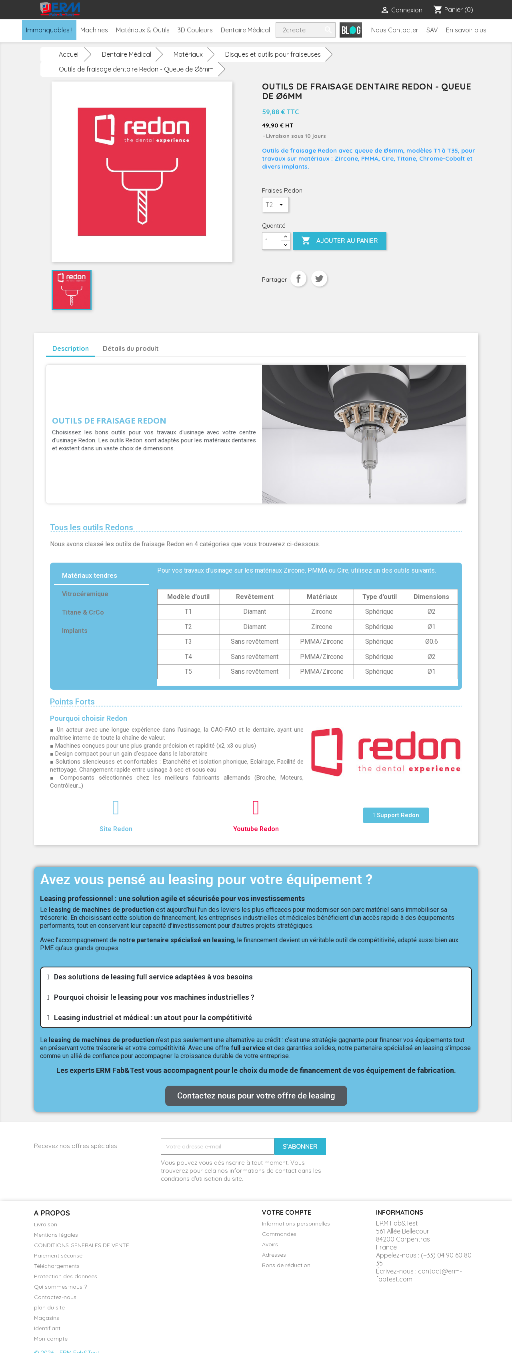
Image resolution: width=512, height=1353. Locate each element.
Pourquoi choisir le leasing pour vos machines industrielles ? (154, 997)
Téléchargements (57, 1265)
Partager (298, 279)
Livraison (45, 1224)
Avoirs (270, 1244)
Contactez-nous (55, 1297)
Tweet (319, 279)
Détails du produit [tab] (131, 348)
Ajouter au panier (339, 241)
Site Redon (116, 829)
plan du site (49, 1307)
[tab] (256, 977)
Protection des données (65, 1276)
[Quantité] (271, 241)
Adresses (274, 1254)
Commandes (279, 1234)
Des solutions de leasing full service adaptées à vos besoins (153, 977)
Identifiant (47, 1328)
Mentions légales (56, 1234)
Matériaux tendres (89, 575)
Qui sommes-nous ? (60, 1286)
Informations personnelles (296, 1223)
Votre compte (286, 1212)
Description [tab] (70, 348)
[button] (396, 815)
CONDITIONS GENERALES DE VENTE (81, 1245)
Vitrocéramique (85, 594)
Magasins (46, 1317)
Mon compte (51, 1338)
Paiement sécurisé (58, 1255)
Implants (75, 631)
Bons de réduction (286, 1265)
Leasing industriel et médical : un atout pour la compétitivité (153, 1017)
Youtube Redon (256, 829)
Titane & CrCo (83, 612)
